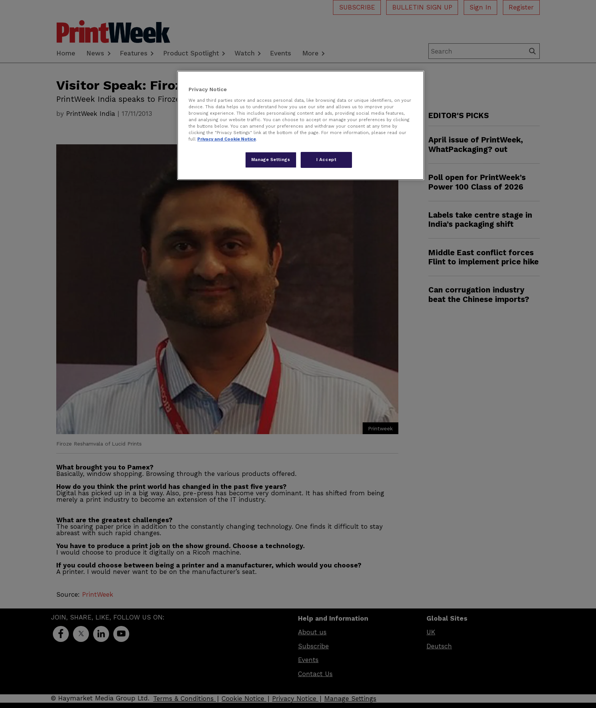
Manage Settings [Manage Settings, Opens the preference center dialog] (270, 159)
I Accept (326, 159)
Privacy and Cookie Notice (226, 139)
